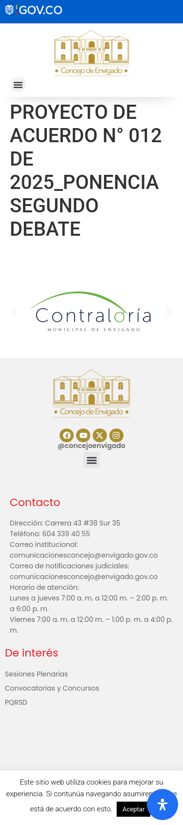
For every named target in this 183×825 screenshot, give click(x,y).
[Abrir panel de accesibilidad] (162, 804)
